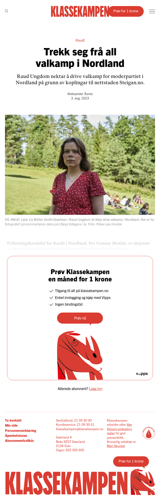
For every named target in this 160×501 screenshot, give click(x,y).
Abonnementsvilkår (19, 440)
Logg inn (95, 388)
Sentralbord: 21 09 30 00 (74, 420)
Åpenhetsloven (16, 435)
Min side (11, 425)
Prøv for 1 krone (125, 10)
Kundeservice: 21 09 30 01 (75, 424)
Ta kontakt (13, 420)
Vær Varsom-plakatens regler (119, 428)
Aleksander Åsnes (80, 94)
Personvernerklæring (20, 430)
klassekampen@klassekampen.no (79, 429)
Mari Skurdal (116, 446)
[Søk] (6, 11)
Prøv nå (80, 317)
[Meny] (152, 11)
